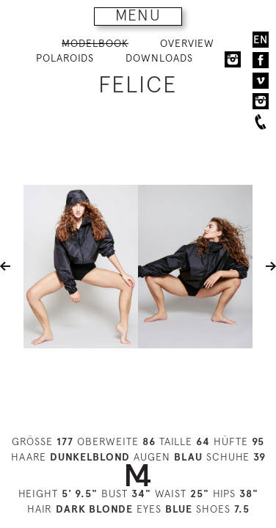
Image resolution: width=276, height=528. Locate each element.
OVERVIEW (187, 43)
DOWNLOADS (159, 58)
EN (260, 39)
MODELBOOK (95, 43)
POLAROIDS (65, 58)
